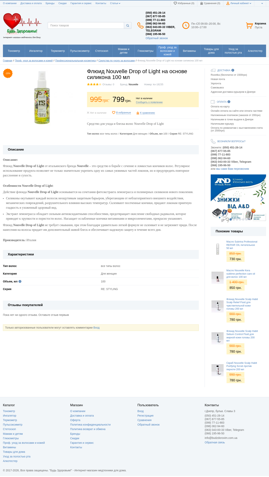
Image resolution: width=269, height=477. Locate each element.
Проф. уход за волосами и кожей (24, 442)
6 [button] (246, 219)
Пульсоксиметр (12, 424)
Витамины (9, 447)
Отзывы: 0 (108, 84)
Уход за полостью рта (17, 456)
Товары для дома (14, 451)
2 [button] (234, 219)
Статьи (115, 3)
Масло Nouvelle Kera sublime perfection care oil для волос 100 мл (240, 273)
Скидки (62, 3)
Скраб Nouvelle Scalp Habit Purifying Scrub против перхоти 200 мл (241, 366)
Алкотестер (10, 461)
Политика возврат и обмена (87, 429)
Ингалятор (9, 415)
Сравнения (145, 420)
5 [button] (243, 219)
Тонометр (9, 411)
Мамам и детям (13, 433)
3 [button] (237, 219)
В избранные (123, 112)
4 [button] (240, 219)
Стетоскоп (9, 429)
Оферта (75, 420)
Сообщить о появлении (149, 102)
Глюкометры (11, 438)
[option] (238, 198)
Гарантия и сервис (81, 3)
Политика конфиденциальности (90, 424)
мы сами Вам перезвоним (232, 168)
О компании (9, 3)
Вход (96, 327)
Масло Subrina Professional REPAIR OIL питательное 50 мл (241, 245)
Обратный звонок (157, 38)
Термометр (10, 420)
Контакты (100, 3)
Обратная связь (215, 442)
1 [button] (230, 219)
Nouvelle (133, 84)
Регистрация (146, 415)
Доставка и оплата (31, 3)
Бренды (50, 3)
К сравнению (147, 112)
